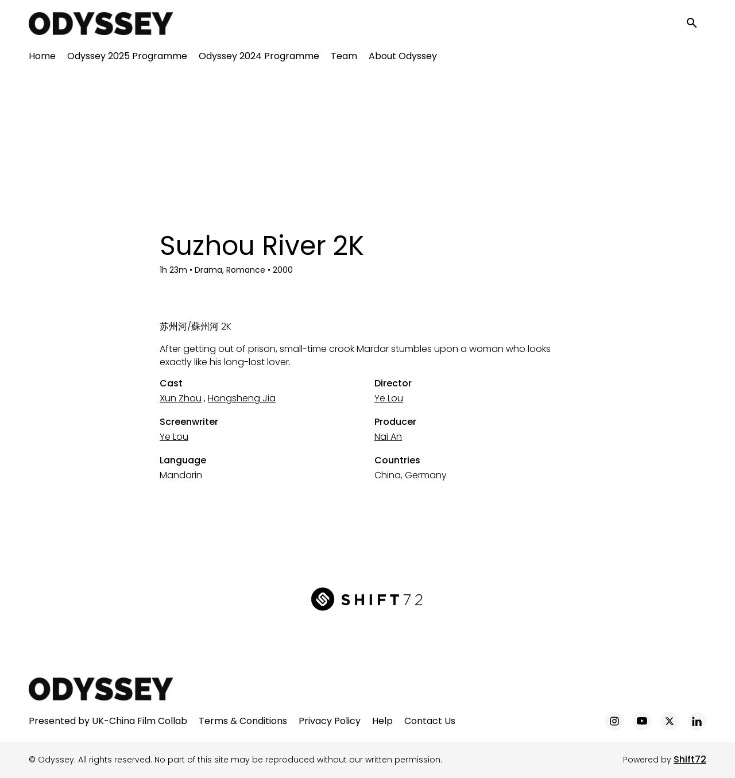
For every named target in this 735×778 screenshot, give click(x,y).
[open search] (696, 23)
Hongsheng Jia (242, 398)
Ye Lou (388, 398)
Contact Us (429, 720)
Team (344, 57)
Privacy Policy (330, 720)
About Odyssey (403, 57)
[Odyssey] (101, 689)
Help (382, 720)
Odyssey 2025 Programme (127, 57)
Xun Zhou (181, 398)
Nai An (388, 436)
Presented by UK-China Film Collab (108, 720)
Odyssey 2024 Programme (259, 57)
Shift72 (690, 759)
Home (42, 57)
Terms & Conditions (243, 720)
